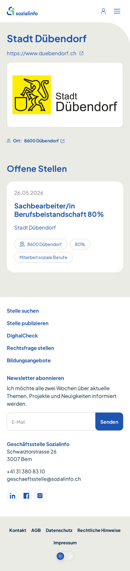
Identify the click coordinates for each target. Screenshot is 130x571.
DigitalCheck (22, 335)
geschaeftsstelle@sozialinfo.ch (44, 478)
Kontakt (17, 530)
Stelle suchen (23, 310)
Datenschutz (59, 530)
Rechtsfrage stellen (30, 348)
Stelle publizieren (27, 323)
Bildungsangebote (29, 360)
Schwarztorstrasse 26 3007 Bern (32, 455)
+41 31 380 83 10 (26, 471)
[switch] (65, 556)
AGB (36, 530)
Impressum (65, 542)
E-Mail (18, 422)
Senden (109, 422)
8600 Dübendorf (44, 141)
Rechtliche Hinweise (99, 530)
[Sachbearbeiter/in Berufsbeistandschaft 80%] (65, 210)
